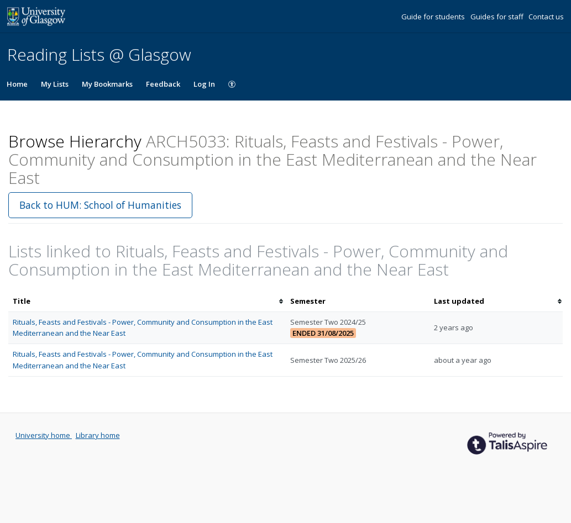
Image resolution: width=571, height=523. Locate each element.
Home (17, 84)
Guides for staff (497, 17)
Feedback (163, 84)
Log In (204, 84)
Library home (98, 435)
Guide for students (434, 17)
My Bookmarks (107, 84)
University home (43, 435)
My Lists (55, 84)
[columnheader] (147, 301)
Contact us (546, 17)
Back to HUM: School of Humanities (100, 205)
